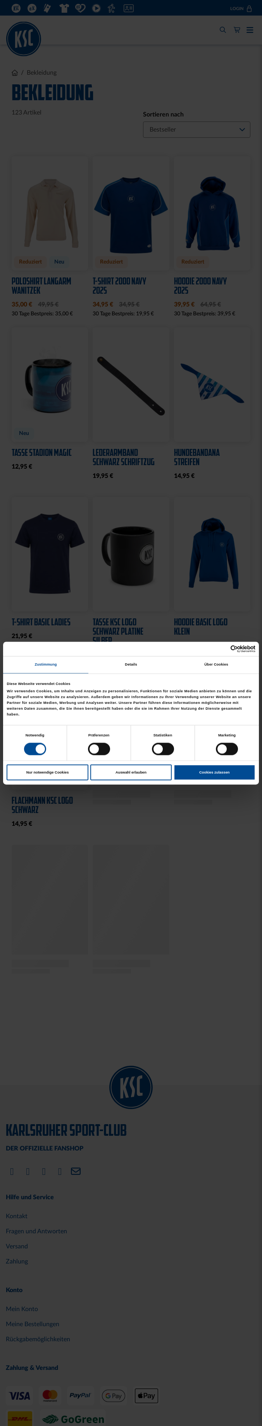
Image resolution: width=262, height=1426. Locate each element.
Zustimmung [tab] (45, 665)
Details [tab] (131, 665)
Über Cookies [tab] (216, 665)
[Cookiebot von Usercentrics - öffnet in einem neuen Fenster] (221, 648)
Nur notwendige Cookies (47, 772)
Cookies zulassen (214, 772)
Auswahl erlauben (131, 772)
